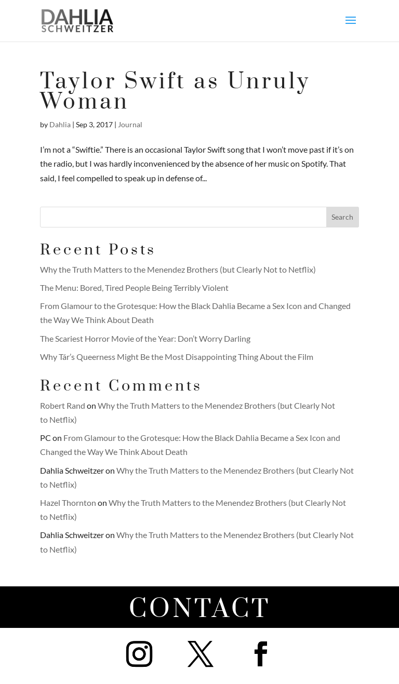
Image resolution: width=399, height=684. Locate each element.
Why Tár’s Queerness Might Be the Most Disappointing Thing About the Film (176, 356)
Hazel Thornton (68, 502)
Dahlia (60, 124)
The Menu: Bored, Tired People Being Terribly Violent (134, 287)
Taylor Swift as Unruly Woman (175, 92)
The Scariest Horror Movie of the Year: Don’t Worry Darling (145, 338)
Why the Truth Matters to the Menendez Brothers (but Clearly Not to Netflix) (178, 269)
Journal (130, 124)
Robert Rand (62, 405)
